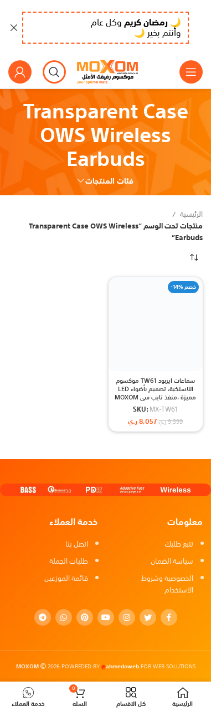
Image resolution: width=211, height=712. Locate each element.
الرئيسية (190, 215)
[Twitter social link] (148, 617)
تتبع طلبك (178, 544)
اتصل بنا (76, 544)
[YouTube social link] (105, 617)
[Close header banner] (14, 27)
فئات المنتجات (109, 181)
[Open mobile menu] (191, 72)
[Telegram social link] (42, 617)
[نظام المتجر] (194, 258)
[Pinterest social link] (84, 617)
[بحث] (54, 72)
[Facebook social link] (169, 617)
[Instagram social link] (127, 617)
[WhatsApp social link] (63, 617)
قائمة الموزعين (66, 578)
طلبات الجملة (68, 561)
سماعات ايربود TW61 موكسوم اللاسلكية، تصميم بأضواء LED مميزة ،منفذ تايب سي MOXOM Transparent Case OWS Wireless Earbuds (155, 397)
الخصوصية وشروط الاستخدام (167, 584)
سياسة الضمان (172, 561)
